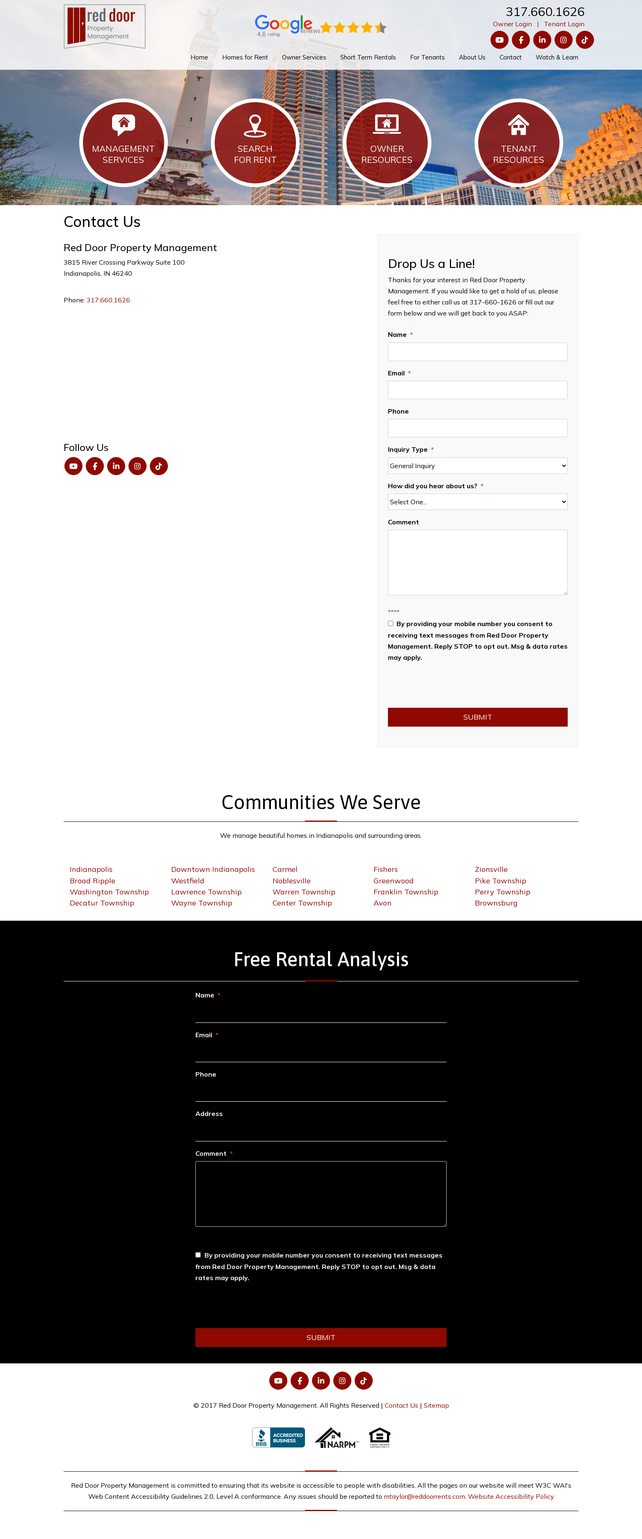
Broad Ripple (92, 880)
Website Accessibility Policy (511, 1496)
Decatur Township (102, 903)
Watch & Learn (557, 57)
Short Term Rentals (368, 57)
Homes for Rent (245, 57)
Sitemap (436, 1405)
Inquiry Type (408, 449)
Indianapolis (91, 869)
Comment (403, 522)
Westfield (187, 880)
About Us (472, 57)
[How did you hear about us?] (478, 502)
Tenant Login (564, 24)
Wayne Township (201, 903)
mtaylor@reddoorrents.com (424, 1496)
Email (396, 373)
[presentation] (450, 688)
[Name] (478, 352)
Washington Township (109, 891)
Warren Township (304, 891)
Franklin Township (406, 891)
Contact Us (401, 1405)
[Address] (321, 1131)
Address (209, 1113)
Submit (477, 717)
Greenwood (394, 880)
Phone (398, 411)
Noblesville (292, 880)
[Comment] (478, 562)
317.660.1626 (545, 11)
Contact (511, 57)
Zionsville (491, 869)
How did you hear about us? (432, 486)
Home (199, 57)
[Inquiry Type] (478, 465)
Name (397, 334)
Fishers (386, 869)
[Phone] (478, 428)
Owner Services (304, 57)
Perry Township (502, 891)
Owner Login (512, 24)
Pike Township (500, 880)
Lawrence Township (206, 891)
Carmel (285, 869)
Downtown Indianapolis (213, 869)
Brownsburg (496, 903)
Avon (383, 903)
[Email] (478, 390)
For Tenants (427, 57)
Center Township (302, 903)
